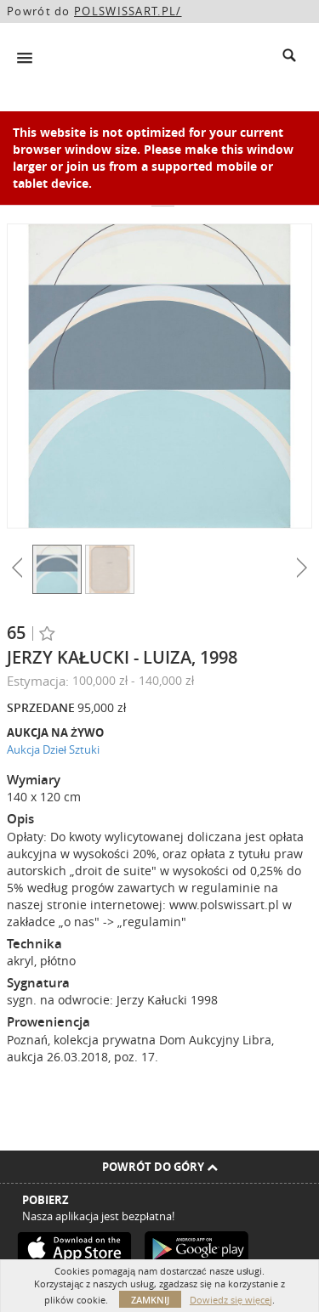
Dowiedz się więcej (231, 1299)
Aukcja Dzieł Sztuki (53, 749)
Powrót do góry (160, 1166)
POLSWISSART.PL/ (128, 11)
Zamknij (150, 1299)
